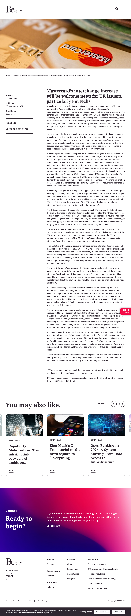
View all (102, 403)
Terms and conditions (25, 601)
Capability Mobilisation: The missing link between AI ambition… (24, 454)
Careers (50, 564)
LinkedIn (50, 587)
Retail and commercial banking (102, 579)
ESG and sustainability (98, 588)
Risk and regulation (96, 574)
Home (8, 75)
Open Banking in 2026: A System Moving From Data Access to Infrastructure (106, 453)
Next (122, 404)
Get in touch (54, 525)
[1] (99, 205)
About (70, 564)
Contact (50, 576)
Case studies (73, 574)
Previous (114, 404)
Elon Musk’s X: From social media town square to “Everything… (65, 451)
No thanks (119, 612)
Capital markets (95, 584)
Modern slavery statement (45, 601)
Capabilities (72, 569)
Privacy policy (11, 601)
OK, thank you (102, 612)
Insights (16, 75)
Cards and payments (17, 128)
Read (11, 470)
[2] (90, 216)
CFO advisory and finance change (103, 569)
